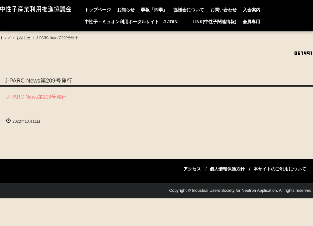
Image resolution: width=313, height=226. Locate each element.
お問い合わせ (223, 9)
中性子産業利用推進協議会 (37, 9)
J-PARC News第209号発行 (36, 97)
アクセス (192, 168)
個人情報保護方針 (227, 168)
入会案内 (251, 9)
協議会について (188, 9)
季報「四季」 (154, 9)
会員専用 (251, 21)
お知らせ (126, 9)
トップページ (98, 9)
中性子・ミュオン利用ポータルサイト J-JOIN (135, 21)
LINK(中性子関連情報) (214, 21)
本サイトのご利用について (280, 168)
